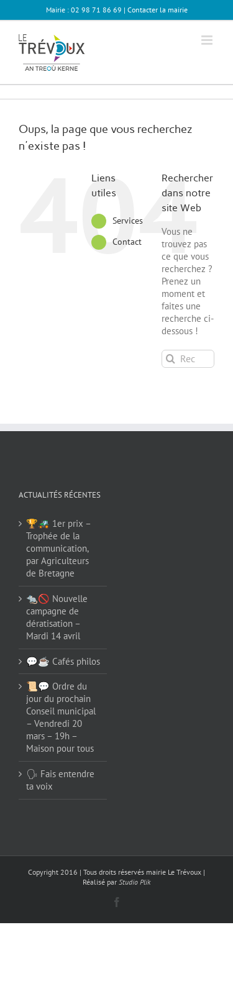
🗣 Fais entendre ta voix (60, 780)
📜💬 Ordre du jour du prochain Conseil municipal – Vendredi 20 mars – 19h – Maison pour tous (61, 717)
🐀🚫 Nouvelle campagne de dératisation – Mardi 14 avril (57, 617)
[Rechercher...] (188, 359)
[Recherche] (171, 359)
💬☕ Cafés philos (63, 661)
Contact (127, 241)
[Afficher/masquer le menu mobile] (207, 40)
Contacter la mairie (157, 9)
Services (127, 220)
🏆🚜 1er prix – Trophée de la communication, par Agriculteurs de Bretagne (58, 548)
